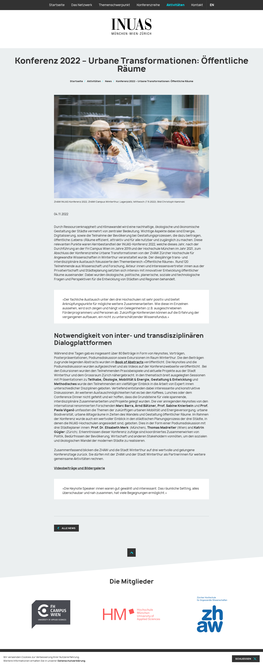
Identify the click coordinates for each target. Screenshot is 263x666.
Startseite (57, 5)
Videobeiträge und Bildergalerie (79, 468)
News (108, 81)
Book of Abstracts (129, 362)
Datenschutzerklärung (71, 660)
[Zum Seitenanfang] (131, 552)
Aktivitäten (176, 5)
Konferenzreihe (148, 5)
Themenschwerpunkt (114, 5)
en (212, 5)
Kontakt (197, 5)
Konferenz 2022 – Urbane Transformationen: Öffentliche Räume (154, 81)
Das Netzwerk (81, 5)
